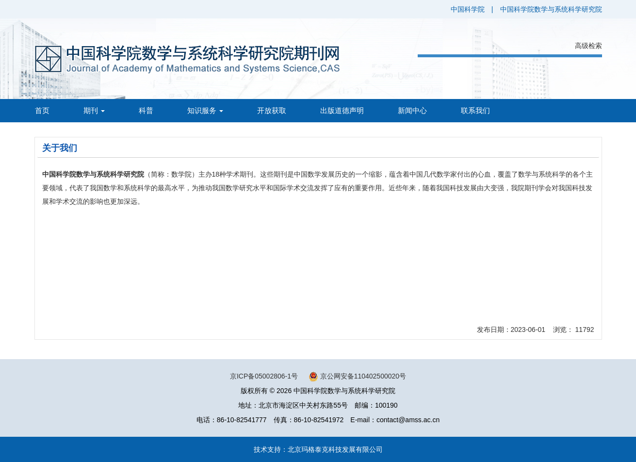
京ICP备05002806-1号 (264, 376)
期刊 (94, 110)
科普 (146, 110)
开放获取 (271, 110)
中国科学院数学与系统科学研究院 (551, 9)
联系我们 (475, 110)
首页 (42, 110)
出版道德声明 (342, 110)
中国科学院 (468, 9)
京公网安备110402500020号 (363, 376)
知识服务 (205, 110)
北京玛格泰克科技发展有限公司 (335, 449)
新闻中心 (412, 110)
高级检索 (588, 46)
